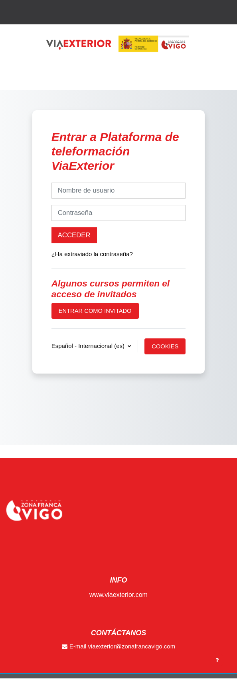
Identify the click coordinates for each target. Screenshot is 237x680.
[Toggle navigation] (225, 82)
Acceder (74, 235)
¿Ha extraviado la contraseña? (92, 254)
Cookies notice (165, 348)
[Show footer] (217, 660)
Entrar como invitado (95, 311)
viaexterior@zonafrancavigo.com (132, 646)
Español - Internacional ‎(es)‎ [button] (88, 345)
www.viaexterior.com (118, 594)
